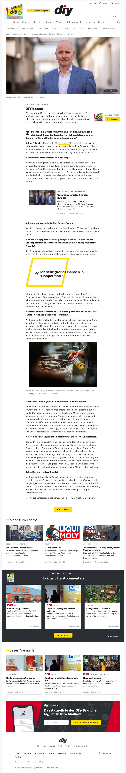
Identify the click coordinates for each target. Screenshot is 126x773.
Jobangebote (20, 762)
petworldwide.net (54, 768)
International (76, 753)
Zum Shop (103, 3)
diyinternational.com (23, 768)
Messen (62, 753)
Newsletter (91, 3)
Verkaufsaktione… (109, 28)
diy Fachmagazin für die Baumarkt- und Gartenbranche (26, 34)
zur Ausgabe (63, 635)
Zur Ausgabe (112, 119)
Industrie (39, 753)
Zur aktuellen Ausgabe (38, 11)
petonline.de (39, 768)
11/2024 (52, 34)
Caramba (62, 143)
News (17, 753)
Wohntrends (78, 28)
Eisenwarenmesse (61, 28)
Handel (27, 753)
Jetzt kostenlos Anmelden (86, 722)
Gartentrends (43, 28)
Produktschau (27, 28)
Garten (51, 753)
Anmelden (115, 3)
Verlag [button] (115, 17)
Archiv (18, 757)
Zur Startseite (63, 509)
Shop (41, 762)
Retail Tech (92, 28)
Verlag (48, 762)
